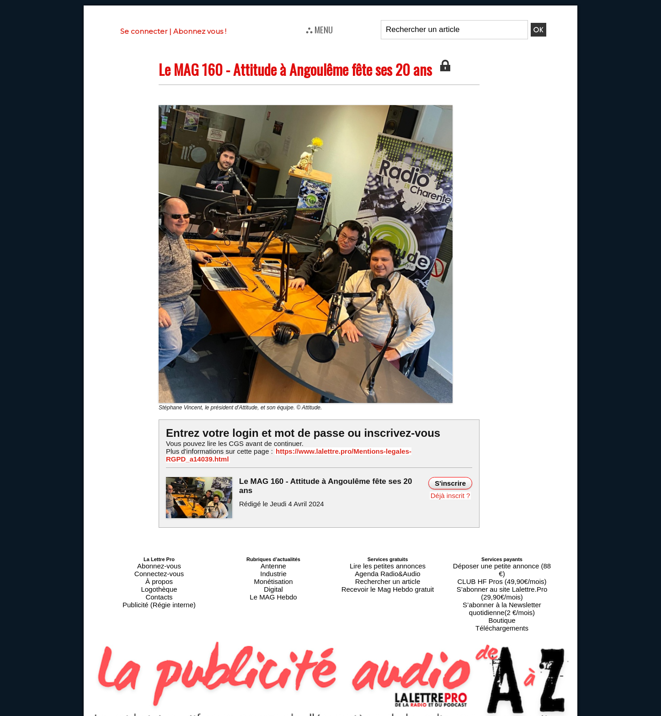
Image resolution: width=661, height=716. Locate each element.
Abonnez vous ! (199, 31)
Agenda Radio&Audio (387, 561)
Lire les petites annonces (388, 556)
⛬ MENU (319, 29)
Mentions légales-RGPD (403, 705)
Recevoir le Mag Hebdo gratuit (388, 572)
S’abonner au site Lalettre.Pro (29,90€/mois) (502, 567)
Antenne (273, 556)
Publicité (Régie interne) (159, 583)
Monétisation (273, 567)
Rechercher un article (388, 567)
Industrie (273, 561)
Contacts (159, 578)
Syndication (352, 712)
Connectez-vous (159, 561)
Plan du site (308, 712)
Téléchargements (502, 589)
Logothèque (159, 572)
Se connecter (143, 31)
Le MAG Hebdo (273, 578)
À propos (159, 567)
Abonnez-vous (159, 556)
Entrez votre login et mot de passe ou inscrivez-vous (291, 432)
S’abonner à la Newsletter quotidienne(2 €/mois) (502, 575)
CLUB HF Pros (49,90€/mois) (501, 561)
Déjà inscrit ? (452, 485)
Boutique (502, 583)
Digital (274, 572)
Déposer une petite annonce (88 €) (502, 556)
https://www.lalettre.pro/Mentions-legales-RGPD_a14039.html (355, 451)
